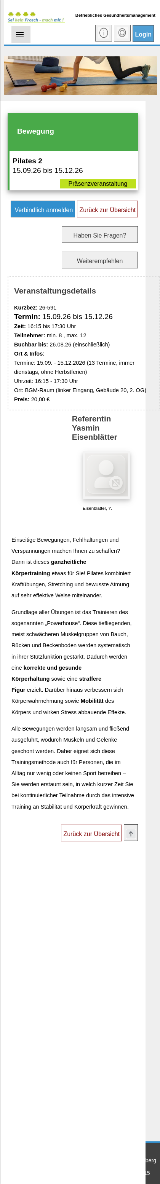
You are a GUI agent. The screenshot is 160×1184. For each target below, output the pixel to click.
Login (143, 34)
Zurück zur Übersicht (107, 210)
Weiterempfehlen (100, 261)
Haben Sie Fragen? (100, 235)
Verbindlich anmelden (43, 210)
